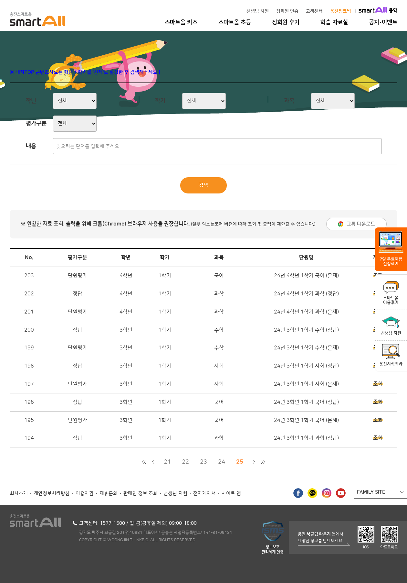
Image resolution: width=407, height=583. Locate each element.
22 (185, 462)
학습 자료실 (334, 22)
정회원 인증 (287, 11)
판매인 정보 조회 (140, 493)
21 (167, 462)
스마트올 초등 (234, 22)
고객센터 (314, 11)
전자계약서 (204, 493)
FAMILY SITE (371, 492)
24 (221, 462)
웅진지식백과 (390, 364)
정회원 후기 (285, 22)
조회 (378, 384)
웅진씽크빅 (340, 11)
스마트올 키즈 (181, 22)
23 (203, 462)
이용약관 (85, 493)
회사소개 (19, 493)
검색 (203, 185)
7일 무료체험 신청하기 (391, 261)
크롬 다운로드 (361, 224)
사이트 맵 (231, 493)
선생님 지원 (257, 11)
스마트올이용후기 (391, 300)
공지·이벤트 (383, 22)
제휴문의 (108, 493)
